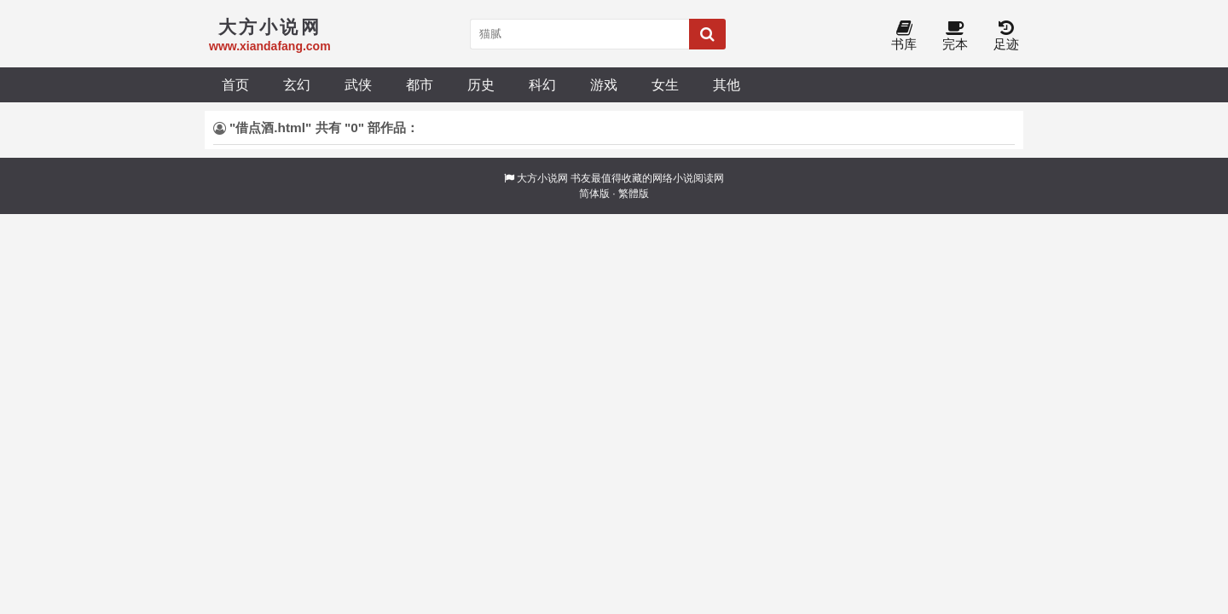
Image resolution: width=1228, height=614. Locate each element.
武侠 (358, 84)
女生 (665, 84)
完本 (955, 36)
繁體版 (633, 194)
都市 (419, 84)
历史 (481, 84)
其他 (726, 84)
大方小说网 (542, 178)
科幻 (542, 84)
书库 (904, 36)
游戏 (603, 84)
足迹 (1006, 36)
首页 (235, 84)
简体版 (594, 194)
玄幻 (296, 84)
